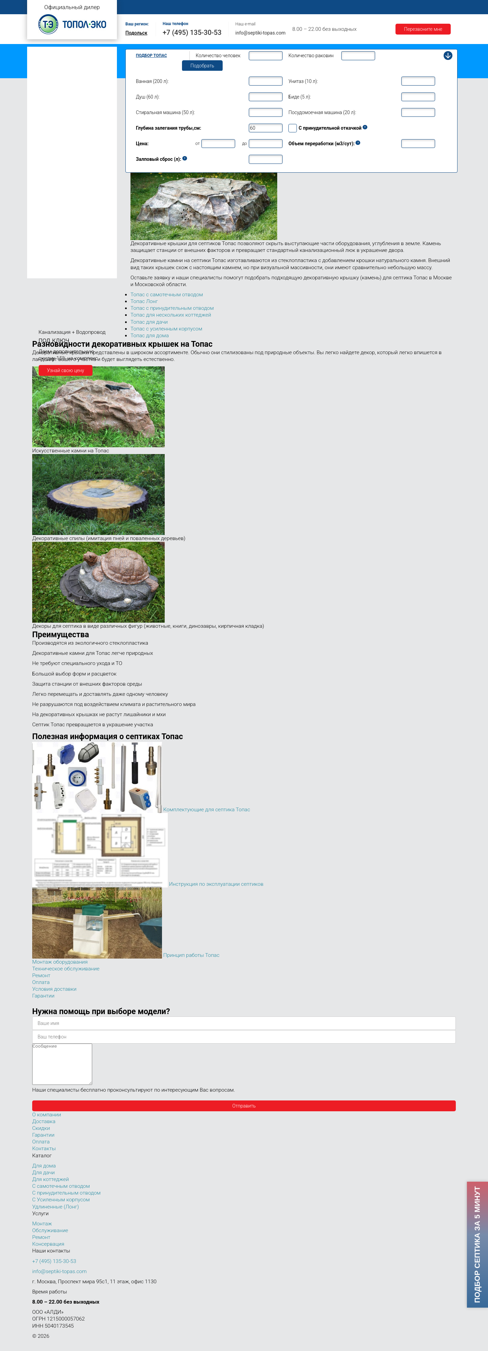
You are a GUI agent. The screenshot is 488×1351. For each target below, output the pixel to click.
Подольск (136, 33)
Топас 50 (43, 232)
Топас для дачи (47, 93)
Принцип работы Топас (191, 955)
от (198, 143)
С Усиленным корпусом (61, 1208)
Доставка (339, 7)
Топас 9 (42, 153)
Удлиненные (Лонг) (55, 1215)
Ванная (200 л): (152, 81)
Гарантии (372, 7)
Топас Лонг (42, 83)
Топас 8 (42, 144)
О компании (171, 7)
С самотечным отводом (61, 1194)
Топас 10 (43, 163)
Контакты (432, 7)
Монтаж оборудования (60, 962)
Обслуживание (243, 7)
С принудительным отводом (66, 1201)
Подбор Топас (151, 55)
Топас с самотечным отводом (63, 51)
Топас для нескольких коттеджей (67, 194)
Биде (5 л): (299, 97)
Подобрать (202, 65)
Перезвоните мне (423, 29)
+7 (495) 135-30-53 (192, 32)
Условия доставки (54, 989)
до (244, 143)
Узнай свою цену (65, 370)
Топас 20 (43, 203)
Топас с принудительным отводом (68, 62)
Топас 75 (43, 242)
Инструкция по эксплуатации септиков (216, 884)
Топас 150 (45, 273)
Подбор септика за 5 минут (477, 1244)
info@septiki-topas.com (261, 33)
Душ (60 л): (148, 97)
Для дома (44, 1174)
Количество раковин (310, 55)
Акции (401, 7)
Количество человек (218, 55)
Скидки (41, 1136)
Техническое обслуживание (65, 969)
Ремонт (280, 7)
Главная (137, 7)
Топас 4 (42, 103)
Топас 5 (42, 113)
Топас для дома (47, 134)
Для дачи (43, 1181)
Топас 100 (45, 263)
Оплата (308, 7)
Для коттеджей (50, 1187)
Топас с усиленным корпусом (63, 72)
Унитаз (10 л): (303, 81)
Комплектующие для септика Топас (206, 810)
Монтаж (205, 7)
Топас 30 (43, 213)
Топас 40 (43, 223)
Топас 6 (42, 122)
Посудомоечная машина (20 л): (322, 112)
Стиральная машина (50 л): (165, 112)
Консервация (48, 1252)
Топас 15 (43, 182)
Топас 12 (43, 173)
